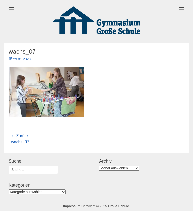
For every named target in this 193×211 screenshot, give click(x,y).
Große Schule (118, 206)
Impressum (71, 206)
